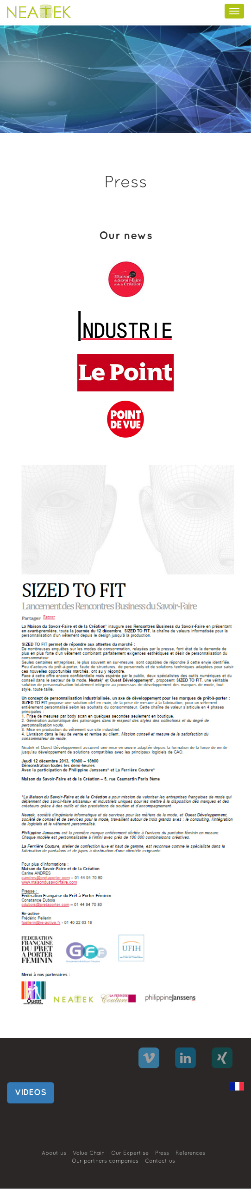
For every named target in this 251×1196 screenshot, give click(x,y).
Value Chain (89, 1153)
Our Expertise (130, 1153)
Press (162, 1153)
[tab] (125, 279)
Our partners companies (105, 1161)
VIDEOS (30, 1093)
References (190, 1153)
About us (54, 1153)
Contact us (160, 1161)
